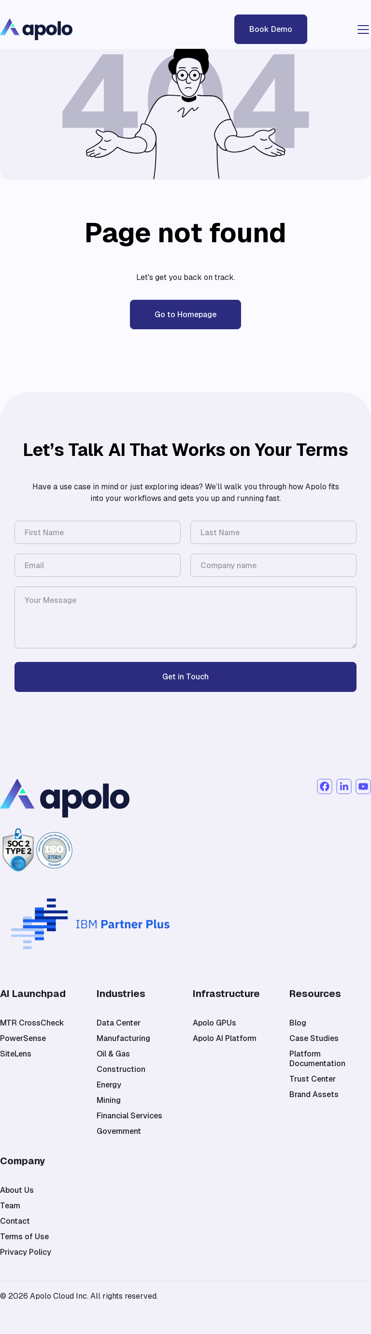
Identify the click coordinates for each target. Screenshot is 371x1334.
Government (119, 1131)
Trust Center (312, 1079)
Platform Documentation (317, 1059)
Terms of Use (24, 1237)
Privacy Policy (25, 1252)
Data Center (119, 1023)
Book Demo (270, 29)
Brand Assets (314, 1094)
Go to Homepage (185, 314)
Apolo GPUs (214, 1023)
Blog (297, 1023)
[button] (361, 29)
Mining (109, 1100)
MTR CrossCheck (32, 1023)
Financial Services (129, 1116)
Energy (109, 1085)
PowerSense (23, 1038)
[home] (72, 29)
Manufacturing (123, 1038)
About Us (17, 1190)
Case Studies (314, 1038)
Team (10, 1206)
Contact (15, 1221)
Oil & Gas (113, 1054)
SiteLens (15, 1054)
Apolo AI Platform (225, 1038)
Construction (121, 1069)
